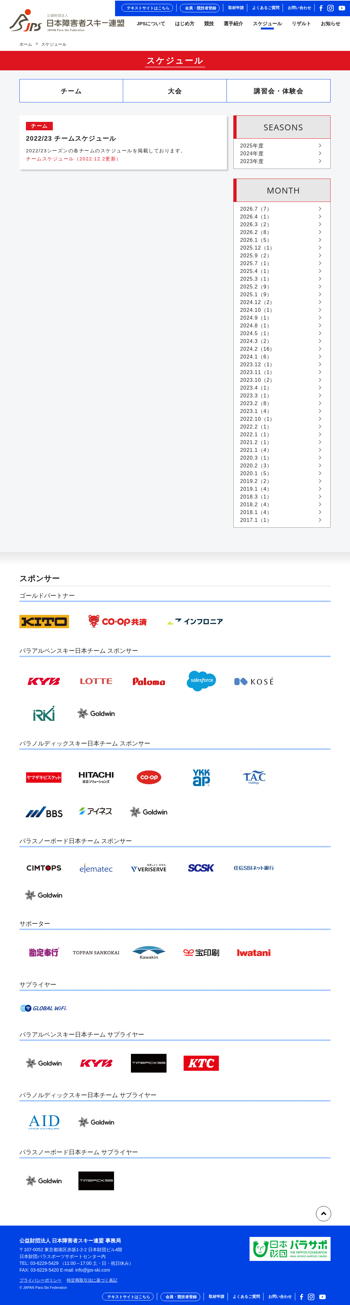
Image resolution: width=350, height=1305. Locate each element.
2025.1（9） (256, 297)
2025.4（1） (256, 274)
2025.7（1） (256, 266)
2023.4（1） (256, 391)
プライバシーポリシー (40, 1280)
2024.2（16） (257, 352)
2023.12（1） (257, 367)
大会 (175, 94)
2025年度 (252, 148)
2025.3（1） (256, 282)
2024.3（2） (256, 344)
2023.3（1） (256, 398)
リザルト (301, 25)
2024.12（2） (257, 305)
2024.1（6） (256, 359)
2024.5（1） (256, 336)
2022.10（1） (257, 422)
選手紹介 (233, 25)
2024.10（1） (257, 313)
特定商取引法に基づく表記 (92, 1280)
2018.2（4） (256, 507)
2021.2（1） (256, 445)
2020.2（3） (256, 468)
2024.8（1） (256, 328)
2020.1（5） (256, 476)
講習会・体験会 (279, 94)
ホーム (25, 47)
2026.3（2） (256, 227)
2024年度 (252, 156)
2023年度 (252, 164)
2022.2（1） (256, 429)
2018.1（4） (256, 515)
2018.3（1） (256, 499)
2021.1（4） (256, 453)
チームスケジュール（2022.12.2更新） (74, 162)
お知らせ (330, 25)
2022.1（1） (256, 437)
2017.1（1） (256, 523)
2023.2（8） (256, 406)
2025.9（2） (256, 258)
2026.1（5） (256, 243)
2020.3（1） (256, 461)
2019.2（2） (256, 484)
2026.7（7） (256, 212)
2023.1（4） (256, 414)
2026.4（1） (256, 219)
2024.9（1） (256, 320)
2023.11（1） (257, 375)
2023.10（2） (257, 383)
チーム (71, 94)
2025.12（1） (257, 250)
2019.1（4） (256, 492)
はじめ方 (184, 25)
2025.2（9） (256, 289)
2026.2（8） (256, 235)
